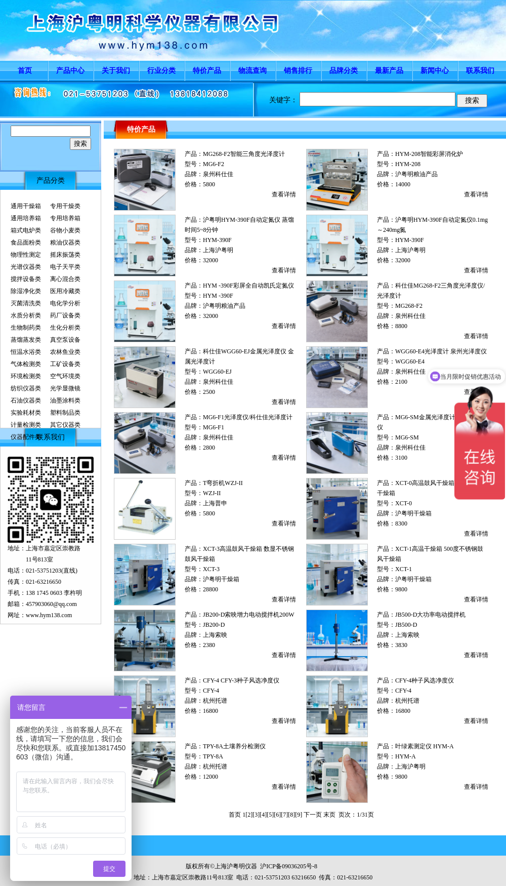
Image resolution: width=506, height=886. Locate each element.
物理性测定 (26, 254)
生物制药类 (26, 327)
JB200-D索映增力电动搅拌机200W (248, 614)
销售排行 (298, 70)
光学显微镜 (65, 388)
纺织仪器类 (26, 388)
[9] (298, 814)
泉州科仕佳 (218, 174)
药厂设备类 (65, 315)
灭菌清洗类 (26, 303)
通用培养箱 (26, 218)
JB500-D (406, 624)
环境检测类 (26, 376)
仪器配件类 (26, 436)
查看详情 (284, 194)
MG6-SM (407, 437)
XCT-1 (403, 569)
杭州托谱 (215, 700)
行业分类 (161, 70)
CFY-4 (211, 690)
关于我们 (116, 70)
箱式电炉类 (26, 230)
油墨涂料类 (65, 400)
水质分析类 (26, 315)
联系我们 (480, 70)
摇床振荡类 (65, 254)
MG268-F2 (409, 305)
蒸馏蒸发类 (26, 339)
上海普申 (215, 503)
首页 (25, 70)
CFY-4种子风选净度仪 (424, 680)
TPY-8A (213, 756)
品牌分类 (343, 70)
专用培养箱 (65, 218)
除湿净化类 (26, 291)
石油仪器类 (26, 400)
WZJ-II (212, 493)
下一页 (313, 814)
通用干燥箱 (26, 206)
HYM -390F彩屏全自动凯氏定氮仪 (248, 285)
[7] (284, 814)
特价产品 (207, 70)
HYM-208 (407, 164)
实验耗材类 (26, 412)
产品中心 (70, 70)
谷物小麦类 (65, 230)
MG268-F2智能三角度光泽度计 (244, 153)
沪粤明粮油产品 (416, 174)
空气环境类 (65, 376)
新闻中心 (434, 70)
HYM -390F (218, 295)
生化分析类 (65, 327)
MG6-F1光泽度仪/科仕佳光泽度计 (247, 417)
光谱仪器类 (26, 266)
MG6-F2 (213, 164)
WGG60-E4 (410, 361)
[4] (263, 814)
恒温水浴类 (26, 351)
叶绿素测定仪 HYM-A (424, 746)
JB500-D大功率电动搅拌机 (430, 614)
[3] (256, 814)
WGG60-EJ (217, 371)
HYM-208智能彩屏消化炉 (429, 153)
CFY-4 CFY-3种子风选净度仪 (241, 680)
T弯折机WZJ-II (223, 483)
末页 (329, 814)
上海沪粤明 (218, 250)
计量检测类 (26, 424)
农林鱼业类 (65, 351)
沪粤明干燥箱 (413, 513)
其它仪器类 (65, 424)
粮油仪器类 (65, 242)
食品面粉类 (26, 242)
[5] (270, 814)
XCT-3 (211, 569)
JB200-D (214, 624)
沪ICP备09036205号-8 (288, 866)
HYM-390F (217, 240)
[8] (291, 814)
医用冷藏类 (65, 291)
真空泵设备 (65, 339)
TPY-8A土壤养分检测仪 (234, 746)
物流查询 (252, 70)
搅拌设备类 (26, 279)
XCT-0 (403, 503)
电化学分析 (65, 303)
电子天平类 (65, 266)
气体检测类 (26, 364)
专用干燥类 (65, 206)
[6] (277, 814)
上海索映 (215, 634)
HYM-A (405, 756)
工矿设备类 (65, 364)
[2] (248, 814)
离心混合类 (65, 279)
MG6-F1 (213, 427)
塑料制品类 (65, 412)
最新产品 (389, 70)
